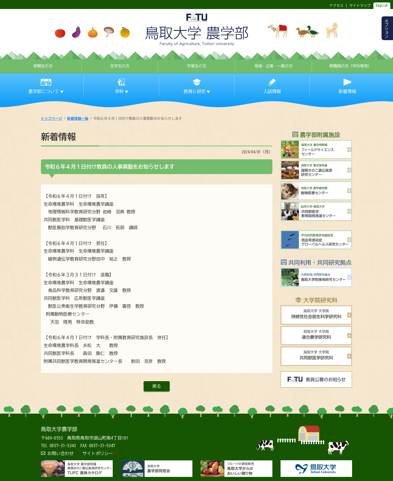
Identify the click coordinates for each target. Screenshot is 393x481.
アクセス (336, 5)
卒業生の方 (196, 66)
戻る (156, 386)
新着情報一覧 (77, 118)
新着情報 (347, 91)
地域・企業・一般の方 (273, 66)
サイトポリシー (97, 453)
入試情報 (272, 91)
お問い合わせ (60, 453)
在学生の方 (119, 66)
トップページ (51, 118)
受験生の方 (42, 66)
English (382, 5)
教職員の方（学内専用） (350, 66)
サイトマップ (360, 5)
